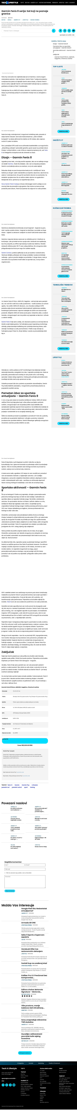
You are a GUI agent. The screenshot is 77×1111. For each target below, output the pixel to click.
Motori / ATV (43, 1096)
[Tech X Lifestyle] (10, 2)
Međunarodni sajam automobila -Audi (66, 410)
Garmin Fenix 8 (6, 322)
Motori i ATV (25, 1042)
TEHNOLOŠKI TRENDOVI (62, 287)
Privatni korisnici (63, 1072)
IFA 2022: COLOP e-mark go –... (16, 839)
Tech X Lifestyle (9, 1070)
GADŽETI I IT (58, 141)
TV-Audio (42, 1072)
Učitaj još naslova (25, 1054)
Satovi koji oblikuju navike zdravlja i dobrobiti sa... (66, 176)
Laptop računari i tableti (27, 1089)
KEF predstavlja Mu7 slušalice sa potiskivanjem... (41, 810)
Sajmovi (64, 407)
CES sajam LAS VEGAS (64, 1079)
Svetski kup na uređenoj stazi (34, 964)
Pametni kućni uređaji (45, 1084)
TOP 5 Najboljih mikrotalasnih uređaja (65, 236)
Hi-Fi (41, 1079)
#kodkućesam (65, 166)
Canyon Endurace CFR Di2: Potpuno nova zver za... (66, 366)
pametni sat (5, 787)
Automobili (14, 817)
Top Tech (23, 1079)
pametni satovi (17, 787)
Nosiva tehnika (35, 20)
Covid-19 (64, 164)
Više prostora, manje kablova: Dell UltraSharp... (33, 1007)
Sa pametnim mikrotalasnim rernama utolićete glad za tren (66, 271)
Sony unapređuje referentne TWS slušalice (33, 1022)
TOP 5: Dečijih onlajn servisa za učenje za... (67, 92)
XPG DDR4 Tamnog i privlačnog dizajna (41, 828)
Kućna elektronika (67, 212)
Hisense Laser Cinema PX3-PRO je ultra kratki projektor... (67, 247)
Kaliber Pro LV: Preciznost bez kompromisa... (34, 977)
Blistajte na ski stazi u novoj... (41, 819)
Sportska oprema (27, 925)
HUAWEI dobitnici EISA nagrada (66, 186)
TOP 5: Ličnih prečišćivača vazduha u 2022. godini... (66, 103)
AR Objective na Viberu (66, 292)
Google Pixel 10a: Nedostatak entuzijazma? (34, 910)
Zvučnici (42, 1081)
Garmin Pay (25, 785)
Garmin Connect (7, 253)
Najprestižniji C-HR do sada (40, 839)
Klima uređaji (43, 1075)
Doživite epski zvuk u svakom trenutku (66, 146)
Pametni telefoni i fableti (27, 1086)
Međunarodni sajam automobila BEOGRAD (66, 1085)
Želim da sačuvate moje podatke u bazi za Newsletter (19, 873)
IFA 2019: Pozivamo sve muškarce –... (16, 809)
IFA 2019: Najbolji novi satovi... (16, 848)
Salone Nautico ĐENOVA (65, 1095)
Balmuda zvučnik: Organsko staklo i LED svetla (66, 226)
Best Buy (23, 1075)
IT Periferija (23, 1095)
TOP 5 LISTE (58, 67)
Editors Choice (26, 995)
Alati (41, 1086)
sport (26, 787)
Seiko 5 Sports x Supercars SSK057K (32, 936)
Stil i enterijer (43, 1083)
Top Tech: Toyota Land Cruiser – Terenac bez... (66, 377)
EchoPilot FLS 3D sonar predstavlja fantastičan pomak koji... (67, 399)
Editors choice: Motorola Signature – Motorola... (32, 991)
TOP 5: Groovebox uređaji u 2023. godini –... (66, 81)
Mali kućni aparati (44, 1077)
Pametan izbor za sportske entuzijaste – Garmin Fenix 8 (62, 47)
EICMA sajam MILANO (64, 1083)
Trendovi (64, 88)
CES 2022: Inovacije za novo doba (67, 345)
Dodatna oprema (25, 1096)
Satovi (3, 20)
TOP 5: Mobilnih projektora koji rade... (15, 829)
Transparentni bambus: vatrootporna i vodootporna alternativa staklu (66, 324)
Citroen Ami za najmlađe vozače (16, 819)
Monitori (24, 1011)
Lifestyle (25, 20)
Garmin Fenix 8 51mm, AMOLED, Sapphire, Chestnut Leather (65, 57)
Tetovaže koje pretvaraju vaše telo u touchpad (66, 302)
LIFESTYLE (57, 360)
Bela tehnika (43, 1074)
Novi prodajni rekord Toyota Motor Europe (65, 421)
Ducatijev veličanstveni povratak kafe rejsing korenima (31, 1037)
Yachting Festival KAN (64, 1093)
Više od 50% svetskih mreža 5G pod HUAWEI (66, 312)
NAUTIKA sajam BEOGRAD (65, 1091)
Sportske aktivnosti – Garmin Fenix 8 (64, 51)
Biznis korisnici (62, 1074)
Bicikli (9, 20)
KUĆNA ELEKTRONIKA (62, 209)
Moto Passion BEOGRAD (65, 1087)
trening (32, 787)
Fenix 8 (9, 602)
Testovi (64, 373)
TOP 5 (63, 78)
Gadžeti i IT (17, 20)
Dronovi (64, 192)
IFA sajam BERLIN (63, 1081)
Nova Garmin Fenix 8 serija (10, 184)
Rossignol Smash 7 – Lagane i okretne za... (66, 388)
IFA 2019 (13, 845)
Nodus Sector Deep (41, 847)
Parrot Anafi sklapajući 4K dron (66, 195)
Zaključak (56, 54)
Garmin (17, 785)
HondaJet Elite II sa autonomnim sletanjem (32, 950)
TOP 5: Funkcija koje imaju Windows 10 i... (67, 126)
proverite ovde (20, 772)
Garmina (10, 164)
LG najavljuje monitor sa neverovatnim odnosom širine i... (66, 259)
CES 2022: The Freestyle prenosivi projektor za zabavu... (66, 157)
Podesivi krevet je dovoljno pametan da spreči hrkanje (66, 215)
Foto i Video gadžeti (26, 1087)
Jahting (64, 69)
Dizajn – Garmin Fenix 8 (60, 44)
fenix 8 (10, 785)
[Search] (53, 31)
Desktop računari (25, 1091)
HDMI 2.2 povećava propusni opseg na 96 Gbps (67, 336)
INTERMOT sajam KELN (64, 1089)
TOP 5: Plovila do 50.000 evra (66, 72)
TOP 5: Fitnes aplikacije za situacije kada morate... (65, 115)
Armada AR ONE (28, 923)
